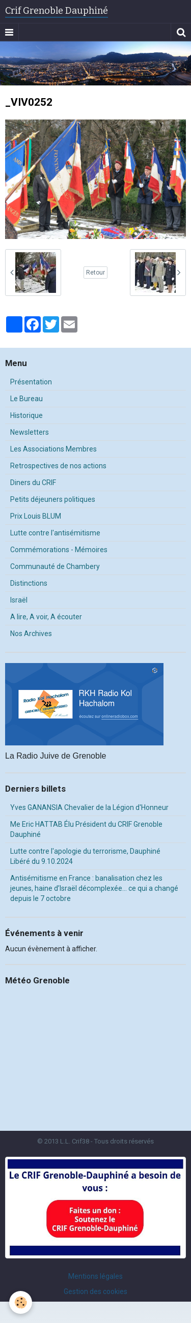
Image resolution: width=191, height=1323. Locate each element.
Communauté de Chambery (55, 566)
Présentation (31, 382)
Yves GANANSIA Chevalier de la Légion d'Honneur (89, 807)
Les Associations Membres (53, 449)
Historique (26, 415)
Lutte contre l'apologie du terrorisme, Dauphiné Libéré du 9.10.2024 (85, 856)
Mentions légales (95, 1276)
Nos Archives (31, 633)
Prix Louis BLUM (35, 516)
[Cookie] (20, 1302)
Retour (95, 272)
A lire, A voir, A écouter (46, 617)
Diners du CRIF (33, 482)
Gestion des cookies (95, 1291)
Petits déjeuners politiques (52, 499)
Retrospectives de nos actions (58, 466)
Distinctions (28, 583)
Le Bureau (26, 399)
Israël (19, 600)
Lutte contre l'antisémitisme (55, 533)
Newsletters (29, 432)
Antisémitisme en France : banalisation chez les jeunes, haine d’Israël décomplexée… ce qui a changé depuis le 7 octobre (94, 888)
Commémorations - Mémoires (58, 550)
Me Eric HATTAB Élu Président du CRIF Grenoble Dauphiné (86, 829)
